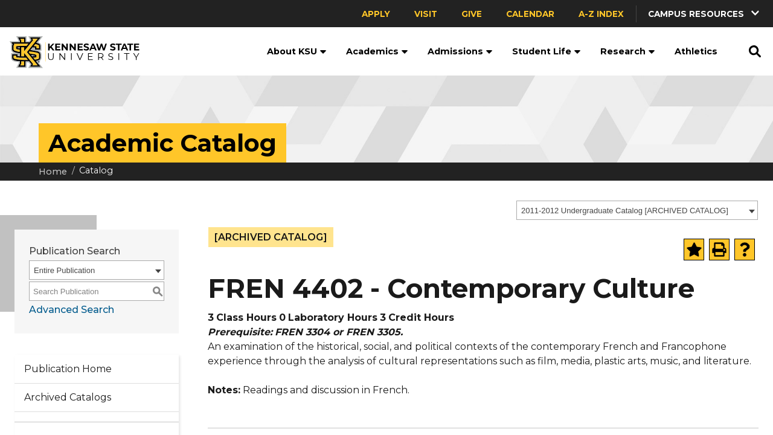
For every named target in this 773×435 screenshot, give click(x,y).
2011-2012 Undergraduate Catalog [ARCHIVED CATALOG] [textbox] (624, 210)
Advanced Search (71, 309)
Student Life (546, 51)
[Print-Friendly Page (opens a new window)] (719, 249)
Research (627, 51)
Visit (425, 14)
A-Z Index (601, 14)
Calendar (530, 14)
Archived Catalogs (67, 397)
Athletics (696, 51)
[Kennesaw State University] (70, 51)
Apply (376, 14)
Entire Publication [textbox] (64, 270)
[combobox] (637, 210)
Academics (377, 51)
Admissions (460, 51)
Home (53, 171)
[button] (705, 13)
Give (471, 14)
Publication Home (68, 369)
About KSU (297, 51)
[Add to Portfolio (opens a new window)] (694, 249)
